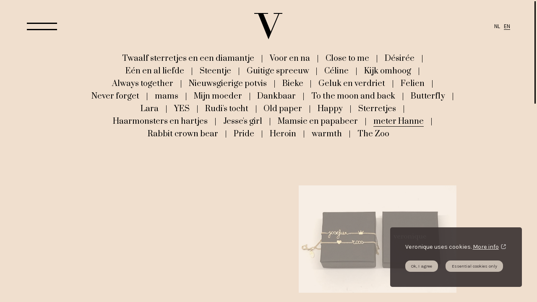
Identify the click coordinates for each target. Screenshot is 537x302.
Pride (244, 134)
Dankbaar (276, 96)
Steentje (215, 71)
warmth (327, 134)
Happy (330, 109)
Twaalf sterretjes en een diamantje (188, 58)
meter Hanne (398, 121)
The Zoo (373, 134)
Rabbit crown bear (183, 134)
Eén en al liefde (154, 71)
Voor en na (290, 58)
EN (507, 26)
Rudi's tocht (226, 109)
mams (166, 96)
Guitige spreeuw (278, 71)
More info (486, 246)
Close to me (347, 58)
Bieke (292, 83)
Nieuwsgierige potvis (228, 83)
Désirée (399, 58)
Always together (142, 83)
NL (497, 26)
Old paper (282, 109)
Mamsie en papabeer (318, 121)
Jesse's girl (242, 121)
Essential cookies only (474, 266)
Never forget (115, 96)
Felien (413, 83)
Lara (150, 109)
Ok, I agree (421, 266)
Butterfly (428, 96)
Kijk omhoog (387, 71)
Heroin (283, 134)
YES (182, 109)
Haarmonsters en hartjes (160, 121)
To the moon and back (353, 96)
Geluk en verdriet (351, 83)
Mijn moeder (218, 96)
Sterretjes (377, 109)
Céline (336, 71)
